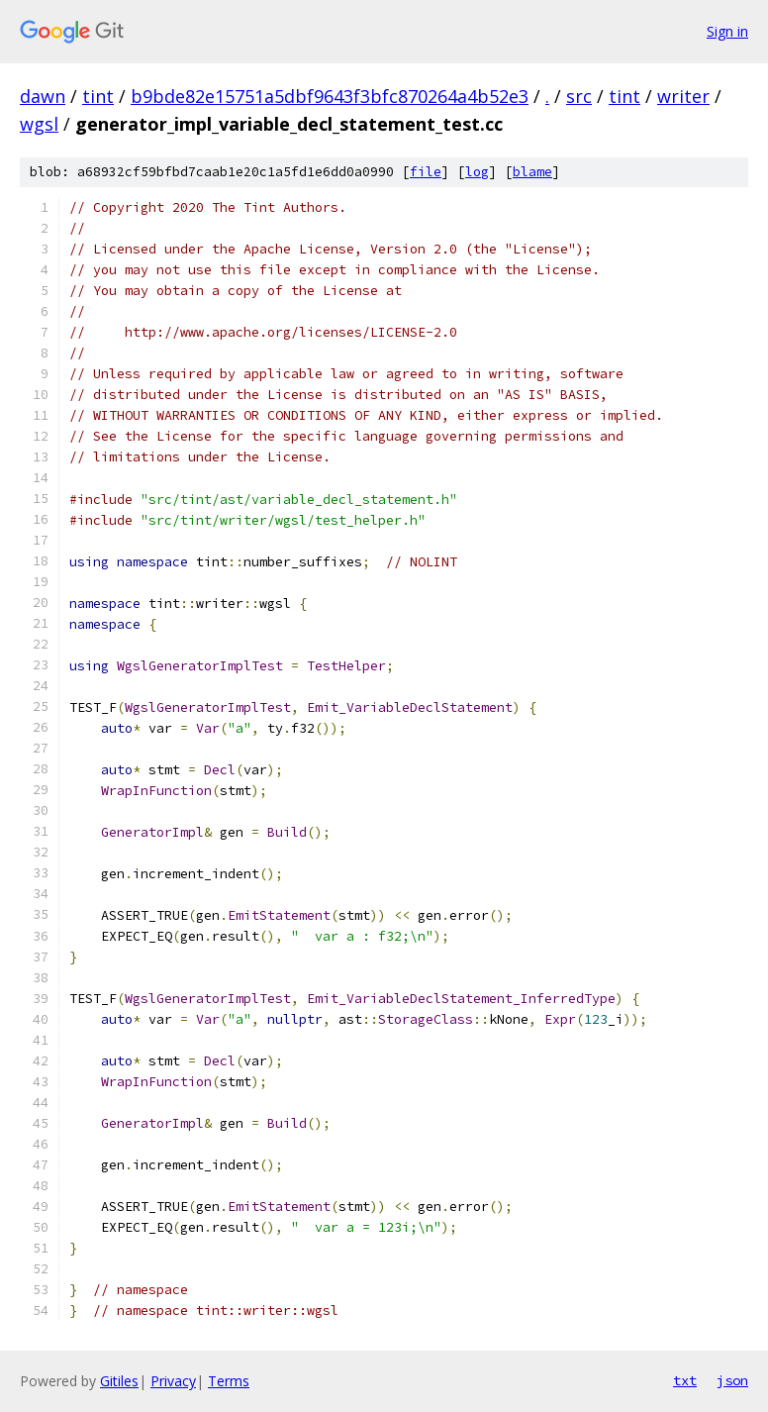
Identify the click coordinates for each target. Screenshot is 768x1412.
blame (532, 171)
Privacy (173, 1380)
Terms (228, 1380)
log (477, 171)
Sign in (727, 31)
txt (685, 1380)
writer (683, 96)
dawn (42, 96)
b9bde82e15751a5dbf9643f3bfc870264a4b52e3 (329, 96)
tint (98, 96)
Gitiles (119, 1380)
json (732, 1380)
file (425, 171)
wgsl (39, 124)
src (579, 96)
